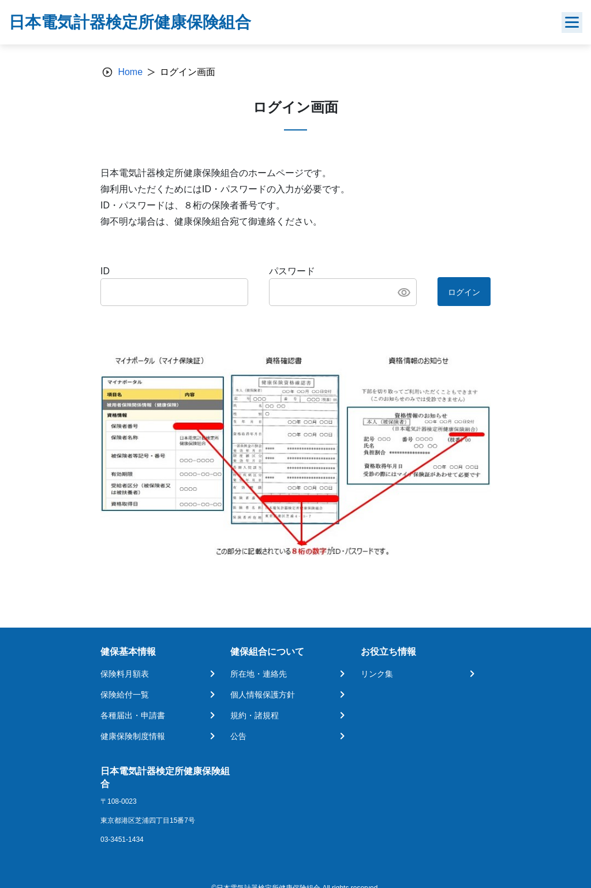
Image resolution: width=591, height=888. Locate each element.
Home (130, 72)
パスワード (292, 271)
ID (105, 271)
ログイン (464, 292)
